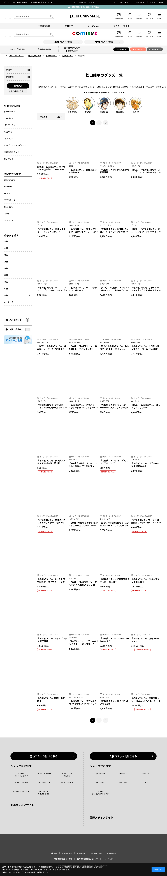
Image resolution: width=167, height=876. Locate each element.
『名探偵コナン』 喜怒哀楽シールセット (83, 171)
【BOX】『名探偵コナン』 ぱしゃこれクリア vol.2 (145, 406)
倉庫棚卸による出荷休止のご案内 (85, 7)
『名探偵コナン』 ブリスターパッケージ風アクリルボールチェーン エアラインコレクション (83, 409)
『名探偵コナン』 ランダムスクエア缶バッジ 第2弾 (51, 462)
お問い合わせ (112, 853)
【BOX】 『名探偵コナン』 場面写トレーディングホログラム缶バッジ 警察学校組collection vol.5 (52, 350)
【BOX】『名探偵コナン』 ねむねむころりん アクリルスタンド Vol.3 (83, 525)
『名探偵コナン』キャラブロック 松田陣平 (52, 640)
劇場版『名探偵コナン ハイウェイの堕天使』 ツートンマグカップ (51, 169)
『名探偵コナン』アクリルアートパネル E (114, 640)
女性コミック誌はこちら (123, 756)
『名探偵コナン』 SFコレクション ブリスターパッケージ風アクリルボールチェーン (52, 290)
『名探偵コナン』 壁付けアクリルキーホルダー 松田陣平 (51, 521)
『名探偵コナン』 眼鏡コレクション (145, 640)
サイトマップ (108, 859)
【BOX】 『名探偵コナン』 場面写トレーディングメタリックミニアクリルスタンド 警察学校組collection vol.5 (83, 350)
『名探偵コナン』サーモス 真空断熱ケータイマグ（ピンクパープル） (52, 582)
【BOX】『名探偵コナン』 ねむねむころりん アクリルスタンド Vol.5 (83, 466)
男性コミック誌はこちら (44, 756)
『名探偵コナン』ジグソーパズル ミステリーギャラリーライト (83, 644)
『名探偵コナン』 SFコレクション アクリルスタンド (51, 230)
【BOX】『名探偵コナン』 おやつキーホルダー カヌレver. (114, 347)
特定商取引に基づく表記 (63, 859)
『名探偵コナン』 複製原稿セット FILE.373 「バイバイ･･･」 (146, 699)
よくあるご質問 (156, 2)
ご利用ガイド (139, 2)
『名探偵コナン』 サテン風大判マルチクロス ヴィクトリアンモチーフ (83, 703)
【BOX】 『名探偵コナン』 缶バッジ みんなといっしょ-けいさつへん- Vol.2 (83, 584)
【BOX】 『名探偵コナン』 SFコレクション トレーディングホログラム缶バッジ (146, 231)
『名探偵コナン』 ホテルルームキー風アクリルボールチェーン (146, 290)
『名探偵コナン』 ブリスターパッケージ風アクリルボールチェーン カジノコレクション (52, 407)
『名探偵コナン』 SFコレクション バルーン (83, 289)
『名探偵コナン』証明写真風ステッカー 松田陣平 (114, 580)
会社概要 (53, 853)
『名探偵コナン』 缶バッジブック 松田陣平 (145, 580)
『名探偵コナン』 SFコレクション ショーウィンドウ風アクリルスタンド (114, 231)
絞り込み (18, 85)
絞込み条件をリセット (18, 91)
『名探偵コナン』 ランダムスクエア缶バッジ (114, 462)
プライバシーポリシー (24, 872)
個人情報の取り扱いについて (87, 859)
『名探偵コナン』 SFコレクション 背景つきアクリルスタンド (83, 231)
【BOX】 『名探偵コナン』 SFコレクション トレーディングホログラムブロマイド (114, 290)
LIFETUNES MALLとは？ (83, 2)
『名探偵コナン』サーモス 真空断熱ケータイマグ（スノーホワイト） (146, 522)
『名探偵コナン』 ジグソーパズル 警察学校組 (145, 465)
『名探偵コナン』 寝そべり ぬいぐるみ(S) (114, 702)
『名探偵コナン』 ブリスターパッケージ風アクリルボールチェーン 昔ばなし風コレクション (114, 409)
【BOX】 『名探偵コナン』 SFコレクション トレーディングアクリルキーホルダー (146, 172)
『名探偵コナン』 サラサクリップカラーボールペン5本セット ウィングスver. (145, 349)
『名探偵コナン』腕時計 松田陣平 (51, 699)
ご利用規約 (81, 853)
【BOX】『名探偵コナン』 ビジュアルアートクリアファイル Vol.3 (114, 525)
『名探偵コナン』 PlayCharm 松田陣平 (114, 171)
